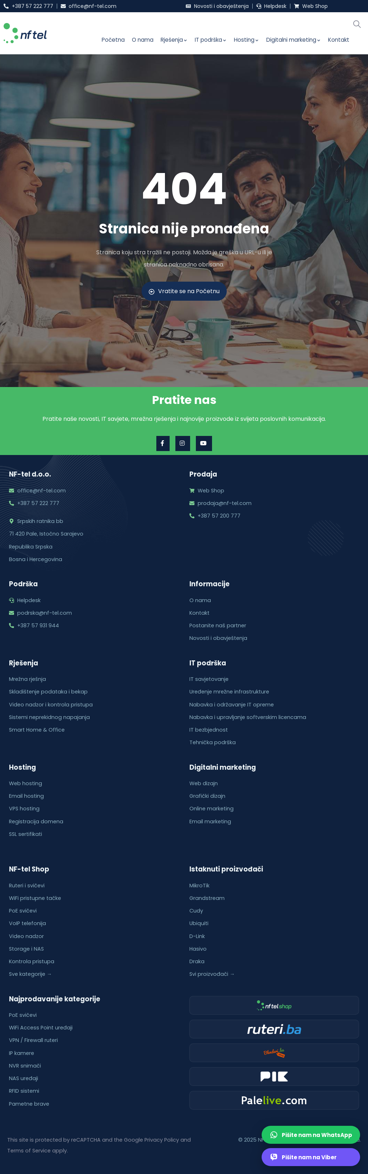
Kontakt (338, 40)
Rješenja (174, 40)
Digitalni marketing (293, 40)
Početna (113, 40)
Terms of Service (29, 1150)
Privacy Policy (161, 1139)
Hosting (246, 40)
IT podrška (211, 40)
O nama (142, 40)
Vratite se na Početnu (184, 291)
